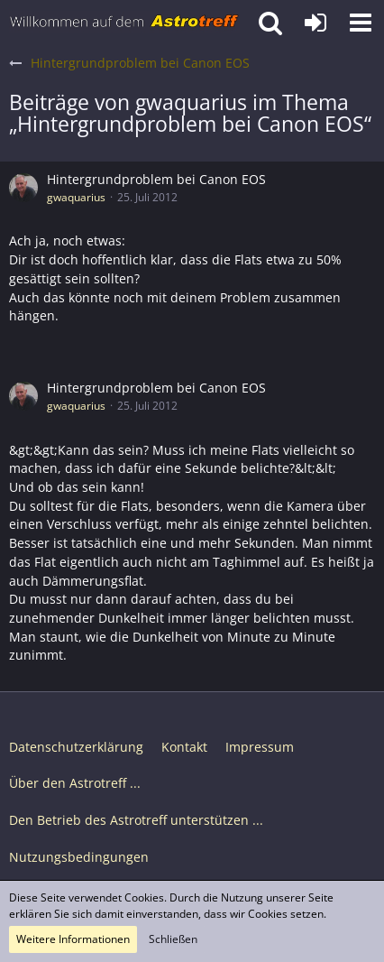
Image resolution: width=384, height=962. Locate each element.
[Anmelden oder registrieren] (315, 23)
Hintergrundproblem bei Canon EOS (156, 179)
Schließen (173, 939)
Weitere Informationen (73, 939)
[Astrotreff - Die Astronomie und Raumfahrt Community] (124, 23)
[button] (361, 23)
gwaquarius (76, 197)
